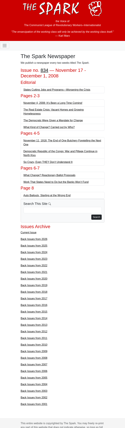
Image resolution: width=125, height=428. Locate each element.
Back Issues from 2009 (34, 351)
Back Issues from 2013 (34, 325)
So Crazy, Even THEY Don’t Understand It (48, 162)
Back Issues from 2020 (34, 278)
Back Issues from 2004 (34, 384)
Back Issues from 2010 (34, 344)
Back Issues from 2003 (34, 391)
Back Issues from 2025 (34, 245)
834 (44, 70)
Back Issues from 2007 (34, 364)
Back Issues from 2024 (34, 252)
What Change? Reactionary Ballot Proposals (49, 175)
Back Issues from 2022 (34, 265)
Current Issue (28, 232)
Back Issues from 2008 (34, 358)
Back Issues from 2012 (34, 331)
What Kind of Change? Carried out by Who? (49, 127)
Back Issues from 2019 (34, 285)
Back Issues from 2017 (34, 298)
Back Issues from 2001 (34, 404)
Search (96, 217)
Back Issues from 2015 (34, 311)
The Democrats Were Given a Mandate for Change (53, 120)
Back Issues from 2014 (34, 318)
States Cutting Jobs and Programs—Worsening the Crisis (56, 89)
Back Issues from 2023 (34, 258)
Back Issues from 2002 (34, 397)
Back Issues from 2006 (34, 371)
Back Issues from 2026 (34, 239)
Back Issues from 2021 (34, 272)
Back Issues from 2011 (34, 338)
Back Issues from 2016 (34, 305)
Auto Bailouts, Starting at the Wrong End (47, 195)
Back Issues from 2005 (34, 377)
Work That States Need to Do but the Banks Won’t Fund (56, 182)
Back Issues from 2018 (34, 292)
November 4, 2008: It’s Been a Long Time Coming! (52, 103)
